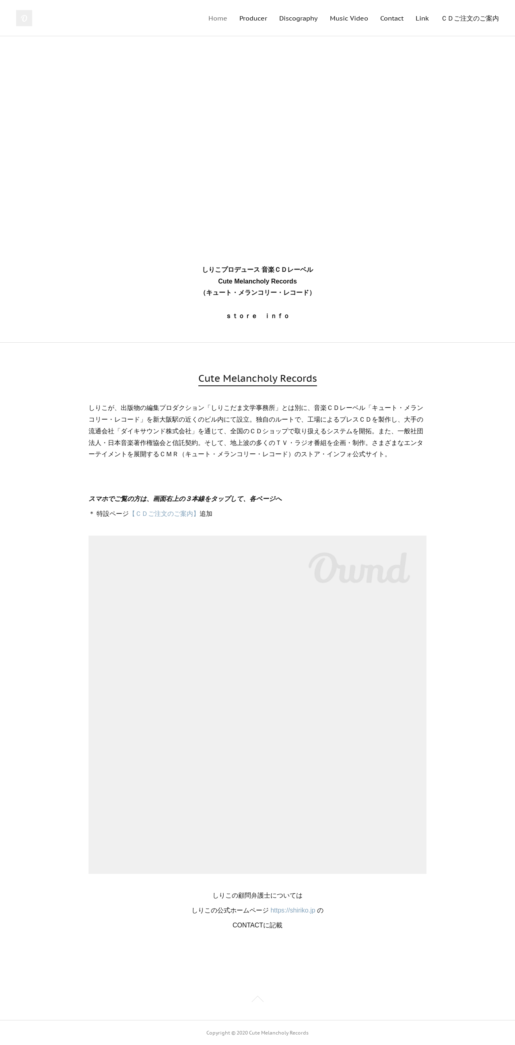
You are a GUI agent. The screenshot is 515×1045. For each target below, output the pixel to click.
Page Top (257, 1000)
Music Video (349, 18)
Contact (392, 18)
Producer (253, 18)
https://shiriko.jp (292, 910)
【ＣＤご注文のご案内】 (164, 513)
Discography (298, 18)
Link (422, 18)
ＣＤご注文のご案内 (470, 18)
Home (217, 18)
